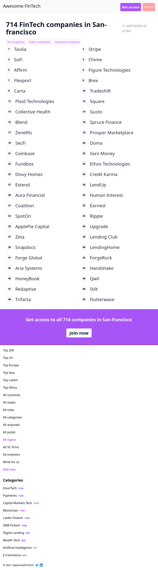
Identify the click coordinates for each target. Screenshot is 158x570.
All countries (11, 395)
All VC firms (11, 447)
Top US (8, 358)
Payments (13, 495)
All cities (8, 410)
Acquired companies (67, 42)
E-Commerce (14, 555)
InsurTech (13, 488)
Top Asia (9, 373)
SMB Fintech (15, 525)
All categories (12, 417)
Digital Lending (16, 533)
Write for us (11, 462)
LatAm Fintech (16, 518)
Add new (9, 469)
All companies (15, 42)
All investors (11, 454)
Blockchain (14, 510)
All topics (9, 440)
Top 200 (8, 350)
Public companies (39, 42)
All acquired (11, 425)
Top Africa (10, 387)
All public (9, 432)
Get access (130, 7)
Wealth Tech (14, 540)
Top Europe (11, 365)
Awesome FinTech (21, 6)
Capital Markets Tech (21, 503)
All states (9, 402)
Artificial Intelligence (20, 548)
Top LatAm (10, 380)
